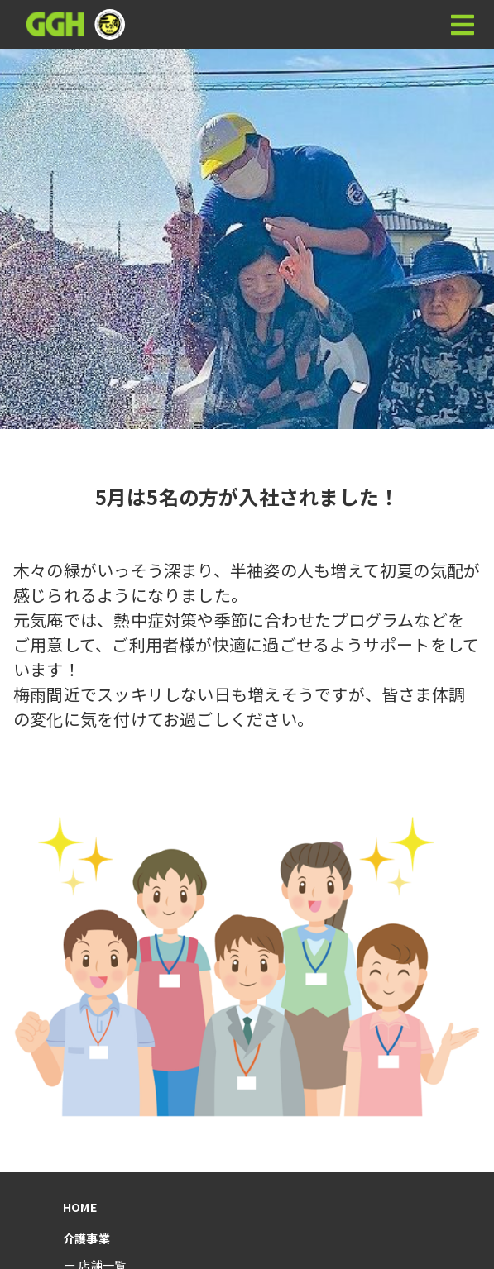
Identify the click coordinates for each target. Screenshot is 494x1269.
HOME (80, 1207)
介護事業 (86, 1238)
